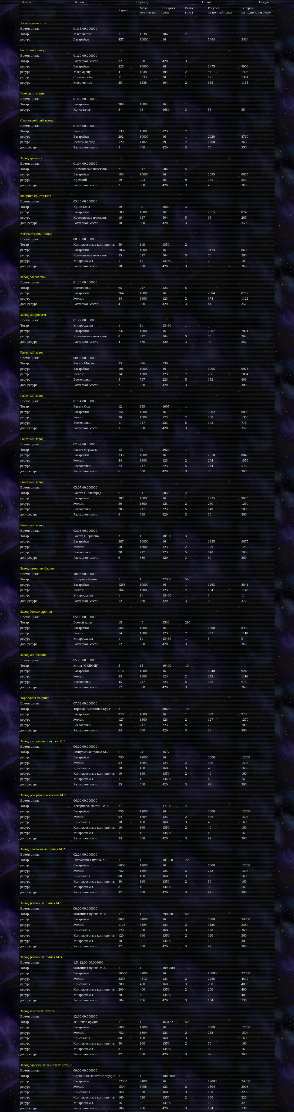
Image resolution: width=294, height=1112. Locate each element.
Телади (264, 2)
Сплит (207, 2)
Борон (79, 2)
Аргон (26, 2)
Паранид (142, 2)
